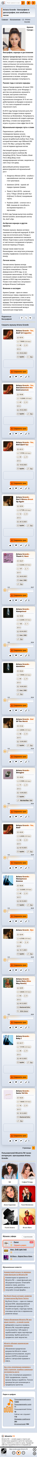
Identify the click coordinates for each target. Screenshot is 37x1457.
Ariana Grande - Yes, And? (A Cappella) (25, 331)
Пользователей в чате (22, 1404)
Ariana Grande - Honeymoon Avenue (23, 878)
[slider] (21, 590)
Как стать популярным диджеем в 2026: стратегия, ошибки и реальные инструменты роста (18, 1369)
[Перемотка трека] (23, 1252)
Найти (23, 3)
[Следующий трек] (23, 1453)
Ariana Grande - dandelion (23, 665)
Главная (5, 19)
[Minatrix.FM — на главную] (3, 2)
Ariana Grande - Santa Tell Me (23, 1092)
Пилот (16, 1242)
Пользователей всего (22, 1399)
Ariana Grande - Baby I (23, 1037)
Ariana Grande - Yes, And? (25, 826)
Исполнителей (19, 1424)
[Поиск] (15, 3)
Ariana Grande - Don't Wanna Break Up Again (24, 499)
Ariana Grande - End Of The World (24, 720)
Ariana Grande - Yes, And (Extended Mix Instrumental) (25, 387)
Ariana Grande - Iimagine (23, 771)
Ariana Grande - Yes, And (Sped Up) (25, 443)
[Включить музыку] (18, 1453)
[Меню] (33, 3)
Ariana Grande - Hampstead (23, 610)
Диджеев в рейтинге (22, 1419)
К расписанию (28, 1237)
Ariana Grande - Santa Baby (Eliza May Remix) (23, 981)
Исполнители (15, 19)
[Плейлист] (34, 1453)
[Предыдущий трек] (13, 1453)
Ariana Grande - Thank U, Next (23, 555)
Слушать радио (20, 1245)
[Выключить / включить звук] (34, 1449)
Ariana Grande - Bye (24, 930)
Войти (29, 3)
